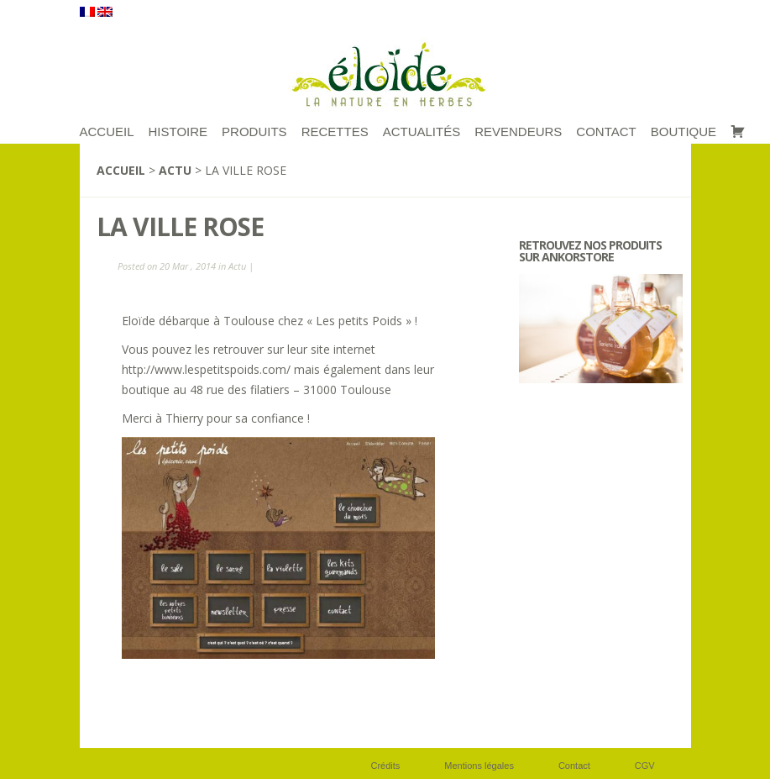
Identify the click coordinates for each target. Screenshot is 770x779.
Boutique (683, 131)
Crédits (386, 766)
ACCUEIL (107, 131)
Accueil (121, 170)
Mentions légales (479, 766)
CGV (645, 766)
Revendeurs (518, 131)
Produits (254, 131)
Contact (606, 131)
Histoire (178, 131)
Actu (175, 170)
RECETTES (335, 131)
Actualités (422, 131)
